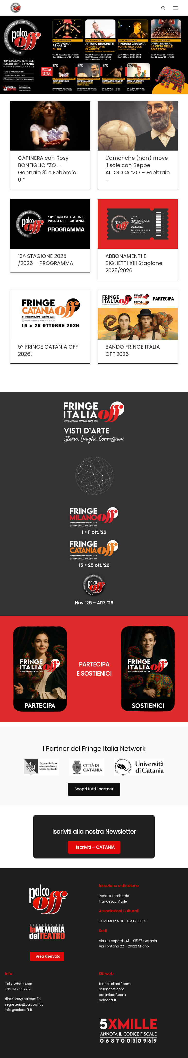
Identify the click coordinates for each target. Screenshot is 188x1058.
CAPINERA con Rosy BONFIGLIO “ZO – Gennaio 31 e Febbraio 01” (47, 168)
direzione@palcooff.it (23, 998)
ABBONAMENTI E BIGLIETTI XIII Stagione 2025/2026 (133, 263)
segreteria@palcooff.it (24, 1004)
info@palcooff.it (18, 1009)
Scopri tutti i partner (94, 789)
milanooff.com (111, 989)
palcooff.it (107, 1000)
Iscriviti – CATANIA (95, 847)
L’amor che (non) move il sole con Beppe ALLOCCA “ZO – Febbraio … (137, 168)
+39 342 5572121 (18, 989)
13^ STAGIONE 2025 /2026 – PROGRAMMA (45, 260)
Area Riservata (48, 956)
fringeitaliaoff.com (115, 983)
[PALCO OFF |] (15, 7)
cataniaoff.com (112, 994)
